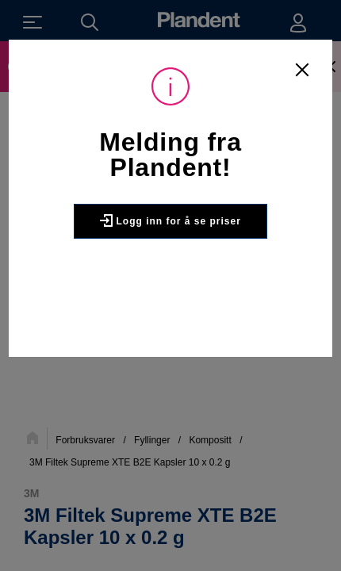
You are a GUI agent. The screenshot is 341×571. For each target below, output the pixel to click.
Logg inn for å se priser (170, 220)
